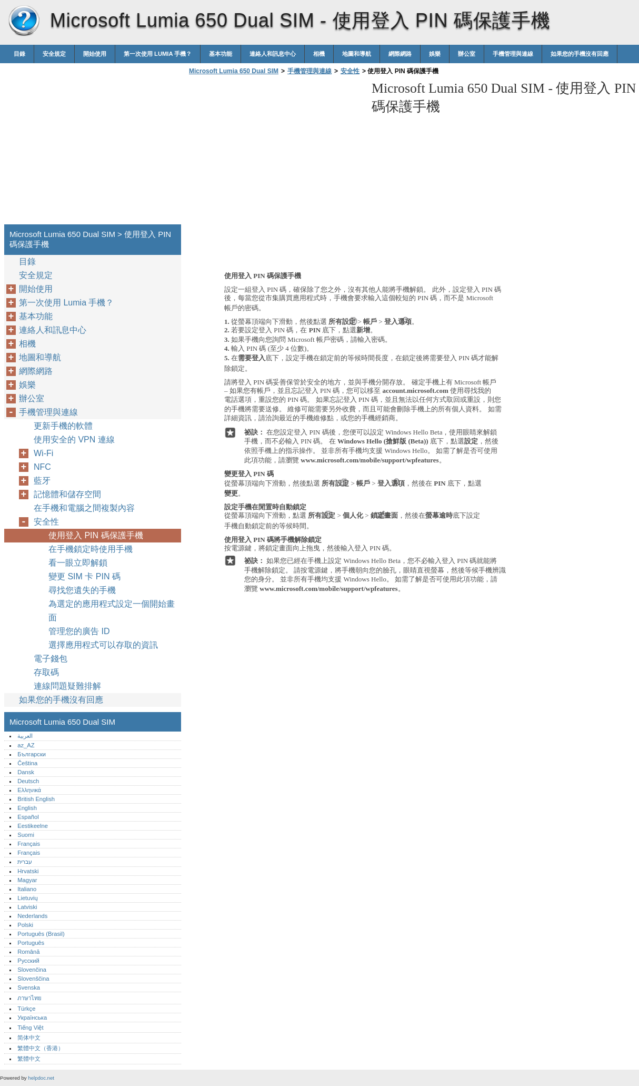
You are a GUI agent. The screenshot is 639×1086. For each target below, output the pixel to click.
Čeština (27, 763)
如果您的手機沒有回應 (579, 54)
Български (31, 754)
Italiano (26, 889)
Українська (32, 1017)
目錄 (19, 54)
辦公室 (466, 54)
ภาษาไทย (29, 998)
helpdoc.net (41, 1078)
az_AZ (25, 745)
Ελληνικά (29, 790)
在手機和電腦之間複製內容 (84, 507)
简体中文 (29, 1037)
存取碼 (46, 672)
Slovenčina (31, 969)
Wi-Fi (43, 453)
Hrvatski (27, 871)
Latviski (27, 907)
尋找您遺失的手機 (82, 590)
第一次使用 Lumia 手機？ (158, 54)
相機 (319, 54)
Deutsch (28, 781)
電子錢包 (50, 658)
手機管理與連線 (513, 54)
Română (28, 952)
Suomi (25, 835)
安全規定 (54, 54)
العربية (25, 736)
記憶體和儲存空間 (67, 494)
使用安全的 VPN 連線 (74, 439)
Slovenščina (33, 978)
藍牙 (42, 480)
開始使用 (94, 54)
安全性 (350, 71)
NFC (42, 466)
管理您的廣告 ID (78, 631)
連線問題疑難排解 (67, 686)
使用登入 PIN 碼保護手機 (95, 535)
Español (27, 817)
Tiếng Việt (30, 1027)
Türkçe (26, 1008)
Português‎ (30, 943)
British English (36, 799)
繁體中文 (29, 1058)
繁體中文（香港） (40, 1048)
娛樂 (435, 54)
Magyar (27, 880)
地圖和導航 (356, 54)
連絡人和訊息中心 (272, 54)
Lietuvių (27, 898)
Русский (28, 960)
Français (28, 844)
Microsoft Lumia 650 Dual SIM (23, 21)
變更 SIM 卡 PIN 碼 (84, 576)
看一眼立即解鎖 (77, 562)
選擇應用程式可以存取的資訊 (103, 644)
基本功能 (220, 54)
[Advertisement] (274, 152)
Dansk (25, 772)
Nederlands (32, 916)
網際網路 (400, 54)
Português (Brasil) (41, 934)
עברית (24, 861)
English (27, 808)
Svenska (28, 987)
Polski (25, 925)
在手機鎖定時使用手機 (90, 549)
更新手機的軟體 (63, 425)
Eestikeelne (32, 826)
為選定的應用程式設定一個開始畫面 (111, 610)
